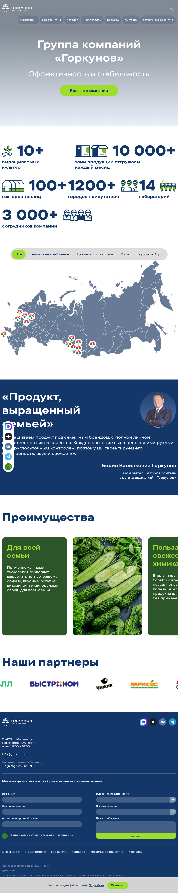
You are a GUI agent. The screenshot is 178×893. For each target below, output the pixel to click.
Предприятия (51, 19)
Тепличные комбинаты (49, 254)
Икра (125, 254)
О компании (28, 19)
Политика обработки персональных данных (27, 865)
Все (18, 254)
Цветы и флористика (95, 254)
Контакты (131, 19)
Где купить (59, 851)
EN (171, 9)
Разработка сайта (77, 875)
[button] (158, 518)
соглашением (65, 834)
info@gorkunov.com (17, 754)
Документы (8, 870)
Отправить (135, 836)
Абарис (119, 875)
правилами (49, 834)
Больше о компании (89, 90)
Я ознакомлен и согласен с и (41, 834)
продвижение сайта (101, 875)
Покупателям (92, 19)
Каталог (72, 19)
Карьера (113, 19)
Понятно (118, 885)
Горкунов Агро (150, 254)
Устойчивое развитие (158, 19)
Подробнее (96, 885)
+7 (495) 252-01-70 (17, 766)
